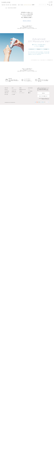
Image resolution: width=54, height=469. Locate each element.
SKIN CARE (6, 454)
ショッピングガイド (14, 454)
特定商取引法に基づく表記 (22, 454)
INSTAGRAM (30, 452)
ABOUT (13, 452)
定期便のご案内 (6, 457)
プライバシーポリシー (22, 457)
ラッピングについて (14, 457)
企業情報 (20, 452)
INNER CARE (6, 452)
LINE (30, 457)
